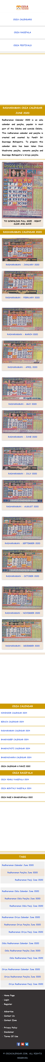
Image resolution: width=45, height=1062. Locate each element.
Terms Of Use (11, 1036)
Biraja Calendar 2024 (12, 721)
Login (6, 999)
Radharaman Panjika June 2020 (22, 872)
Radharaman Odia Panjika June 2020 (22, 898)
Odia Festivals (23, 45)
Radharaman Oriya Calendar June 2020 (21, 917)
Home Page (9, 995)
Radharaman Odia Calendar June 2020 (20, 891)
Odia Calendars (22, 19)
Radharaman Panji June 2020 (29, 879)
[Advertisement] (22, 79)
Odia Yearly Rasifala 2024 (15, 779)
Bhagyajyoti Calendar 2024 (15, 748)
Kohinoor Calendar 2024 (14, 713)
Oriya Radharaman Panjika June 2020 (22, 976)
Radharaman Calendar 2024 (15, 730)
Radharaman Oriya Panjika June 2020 (22, 924)
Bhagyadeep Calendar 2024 (15, 739)
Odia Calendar (22, 706)
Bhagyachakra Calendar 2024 (16, 757)
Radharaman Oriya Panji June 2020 (26, 931)
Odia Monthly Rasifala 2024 (16, 788)
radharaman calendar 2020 (22, 232)
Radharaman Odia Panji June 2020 (26, 905)
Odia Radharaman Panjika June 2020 (22, 950)
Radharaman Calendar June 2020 (18, 865)
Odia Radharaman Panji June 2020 (26, 958)
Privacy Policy (10, 1027)
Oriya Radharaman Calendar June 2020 (21, 969)
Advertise (8, 1011)
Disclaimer (9, 1031)
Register (8, 1004)
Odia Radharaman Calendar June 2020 (20, 943)
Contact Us (9, 1015)
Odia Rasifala (22, 32)
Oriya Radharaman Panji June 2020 (26, 984)
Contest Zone (10, 1020)
